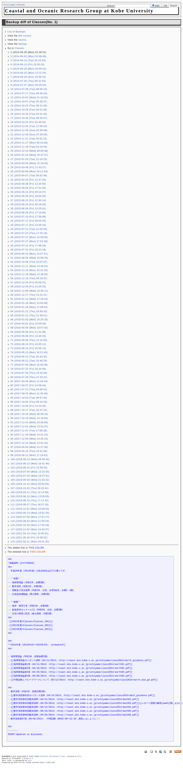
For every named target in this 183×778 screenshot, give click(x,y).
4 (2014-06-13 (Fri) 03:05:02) (28, 64)
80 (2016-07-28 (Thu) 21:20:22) (29, 377)
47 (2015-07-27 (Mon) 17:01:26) (29, 241)
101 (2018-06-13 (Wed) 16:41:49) (30, 463)
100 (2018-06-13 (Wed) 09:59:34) (30, 459)
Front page (9, 5)
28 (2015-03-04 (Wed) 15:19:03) (29, 163)
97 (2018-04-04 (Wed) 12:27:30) (29, 447)
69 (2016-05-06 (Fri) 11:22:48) (28, 332)
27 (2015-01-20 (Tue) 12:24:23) (29, 159)
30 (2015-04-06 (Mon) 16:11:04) (29, 171)
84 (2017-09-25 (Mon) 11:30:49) (29, 393)
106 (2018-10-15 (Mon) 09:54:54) (30, 484)
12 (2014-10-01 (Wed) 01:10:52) (29, 97)
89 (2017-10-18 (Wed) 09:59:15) (29, 414)
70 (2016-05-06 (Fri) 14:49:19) (28, 336)
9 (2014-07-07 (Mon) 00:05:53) (28, 85)
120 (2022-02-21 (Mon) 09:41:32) (30, 541)
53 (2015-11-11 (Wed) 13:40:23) (29, 266)
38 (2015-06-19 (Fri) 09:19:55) (28, 204)
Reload (21, 5)
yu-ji (31, 758)
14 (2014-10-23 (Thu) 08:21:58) (29, 105)
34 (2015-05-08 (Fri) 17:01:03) (28, 188)
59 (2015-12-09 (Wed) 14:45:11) (29, 291)
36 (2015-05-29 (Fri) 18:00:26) (28, 196)
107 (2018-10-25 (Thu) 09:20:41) (30, 488)
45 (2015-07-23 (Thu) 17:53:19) (29, 233)
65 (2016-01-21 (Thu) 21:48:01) (29, 315)
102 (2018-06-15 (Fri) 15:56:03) (29, 467)
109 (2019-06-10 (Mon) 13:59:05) (30, 496)
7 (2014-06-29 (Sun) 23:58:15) (28, 77)
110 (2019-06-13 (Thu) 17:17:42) (30, 500)
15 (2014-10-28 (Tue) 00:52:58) (29, 109)
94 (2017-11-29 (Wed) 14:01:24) (29, 434)
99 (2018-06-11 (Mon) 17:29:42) (29, 455)
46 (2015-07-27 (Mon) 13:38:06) (29, 237)
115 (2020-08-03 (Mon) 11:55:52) (30, 521)
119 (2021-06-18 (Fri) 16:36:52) (29, 537)
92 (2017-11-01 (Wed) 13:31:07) (29, 426)
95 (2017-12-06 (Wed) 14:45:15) (29, 438)
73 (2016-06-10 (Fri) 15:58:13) (28, 348)
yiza (30, 760)
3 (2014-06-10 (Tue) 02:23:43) (28, 60)
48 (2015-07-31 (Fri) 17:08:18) (28, 245)
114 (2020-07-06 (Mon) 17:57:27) (30, 517)
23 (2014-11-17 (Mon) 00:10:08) (29, 142)
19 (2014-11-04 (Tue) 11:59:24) (29, 126)
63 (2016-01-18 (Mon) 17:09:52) (29, 307)
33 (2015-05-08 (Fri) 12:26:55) (28, 184)
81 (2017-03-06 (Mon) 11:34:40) (29, 381)
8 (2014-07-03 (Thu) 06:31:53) (28, 81)
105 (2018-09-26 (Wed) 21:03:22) (30, 480)
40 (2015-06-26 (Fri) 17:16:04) (28, 212)
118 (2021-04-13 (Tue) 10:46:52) (30, 533)
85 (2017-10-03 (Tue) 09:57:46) (29, 398)
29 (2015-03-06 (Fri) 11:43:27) (28, 167)
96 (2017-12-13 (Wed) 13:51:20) (29, 443)
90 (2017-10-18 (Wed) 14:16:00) (29, 418)
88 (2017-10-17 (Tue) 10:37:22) (29, 410)
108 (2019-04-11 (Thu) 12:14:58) (30, 492)
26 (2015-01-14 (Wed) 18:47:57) (29, 155)
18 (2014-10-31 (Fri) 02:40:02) (28, 122)
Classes (19, 48)
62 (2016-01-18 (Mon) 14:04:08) (29, 303)
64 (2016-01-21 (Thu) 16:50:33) (29, 311)
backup (22, 44)
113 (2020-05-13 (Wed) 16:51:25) (30, 513)
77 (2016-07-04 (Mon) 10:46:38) (29, 365)
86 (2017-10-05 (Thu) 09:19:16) (29, 402)
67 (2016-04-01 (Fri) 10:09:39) (28, 323)
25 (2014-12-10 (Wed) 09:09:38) (29, 151)
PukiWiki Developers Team (52, 756)
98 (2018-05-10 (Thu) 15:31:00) (29, 451)
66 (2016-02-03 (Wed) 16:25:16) (29, 319)
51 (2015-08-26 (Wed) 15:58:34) (29, 258)
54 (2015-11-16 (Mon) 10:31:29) (29, 270)
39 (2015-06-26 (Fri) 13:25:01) (28, 208)
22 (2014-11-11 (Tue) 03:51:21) (29, 138)
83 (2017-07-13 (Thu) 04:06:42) (29, 389)
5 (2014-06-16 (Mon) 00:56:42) (28, 68)
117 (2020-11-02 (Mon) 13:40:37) (30, 529)
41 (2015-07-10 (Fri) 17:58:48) (28, 216)
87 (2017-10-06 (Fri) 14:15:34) (28, 406)
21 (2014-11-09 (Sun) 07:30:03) (29, 134)
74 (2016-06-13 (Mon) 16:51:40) (29, 352)
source (22, 40)
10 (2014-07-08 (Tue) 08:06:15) (29, 89)
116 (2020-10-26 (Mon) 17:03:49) (30, 525)
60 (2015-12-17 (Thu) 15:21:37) (29, 295)
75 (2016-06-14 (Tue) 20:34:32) (29, 356)
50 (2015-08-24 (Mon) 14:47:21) (29, 253)
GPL (79, 756)
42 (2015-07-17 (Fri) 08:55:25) (28, 220)
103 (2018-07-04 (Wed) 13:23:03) (30, 471)
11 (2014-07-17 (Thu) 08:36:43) (29, 93)
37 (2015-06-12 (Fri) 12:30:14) (28, 200)
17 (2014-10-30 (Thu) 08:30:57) (29, 118)
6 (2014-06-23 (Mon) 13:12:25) (28, 73)
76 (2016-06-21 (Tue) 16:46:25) (29, 360)
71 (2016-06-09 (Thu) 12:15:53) (29, 340)
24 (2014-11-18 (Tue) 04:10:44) (29, 147)
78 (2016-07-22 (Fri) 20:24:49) (28, 369)
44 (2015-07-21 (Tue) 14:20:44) (29, 229)
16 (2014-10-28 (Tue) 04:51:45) (29, 114)
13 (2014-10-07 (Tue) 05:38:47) (29, 101)
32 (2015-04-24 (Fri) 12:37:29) (28, 180)
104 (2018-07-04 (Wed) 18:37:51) (30, 476)
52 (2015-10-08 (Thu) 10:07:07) (29, 262)
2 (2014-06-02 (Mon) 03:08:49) (28, 56)
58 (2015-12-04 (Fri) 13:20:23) (28, 286)
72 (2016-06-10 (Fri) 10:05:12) (28, 344)
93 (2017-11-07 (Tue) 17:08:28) (29, 430)
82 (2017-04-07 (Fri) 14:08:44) (28, 385)
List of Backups (16, 31)
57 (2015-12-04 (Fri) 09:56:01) (28, 282)
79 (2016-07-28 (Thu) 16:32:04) (29, 373)
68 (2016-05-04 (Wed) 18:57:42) (29, 327)
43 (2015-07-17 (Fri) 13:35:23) (28, 225)
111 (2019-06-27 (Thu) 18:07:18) (30, 504)
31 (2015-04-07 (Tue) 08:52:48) (29, 175)
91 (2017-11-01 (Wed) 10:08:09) (29, 422)
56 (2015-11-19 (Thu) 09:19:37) (29, 278)
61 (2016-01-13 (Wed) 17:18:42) (29, 299)
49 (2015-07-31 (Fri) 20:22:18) (28, 249)
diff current (24, 35)
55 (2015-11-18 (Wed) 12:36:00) (29, 274)
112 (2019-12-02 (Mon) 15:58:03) (30, 509)
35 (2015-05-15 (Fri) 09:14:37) (28, 192)
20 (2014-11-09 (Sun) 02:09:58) (29, 130)
